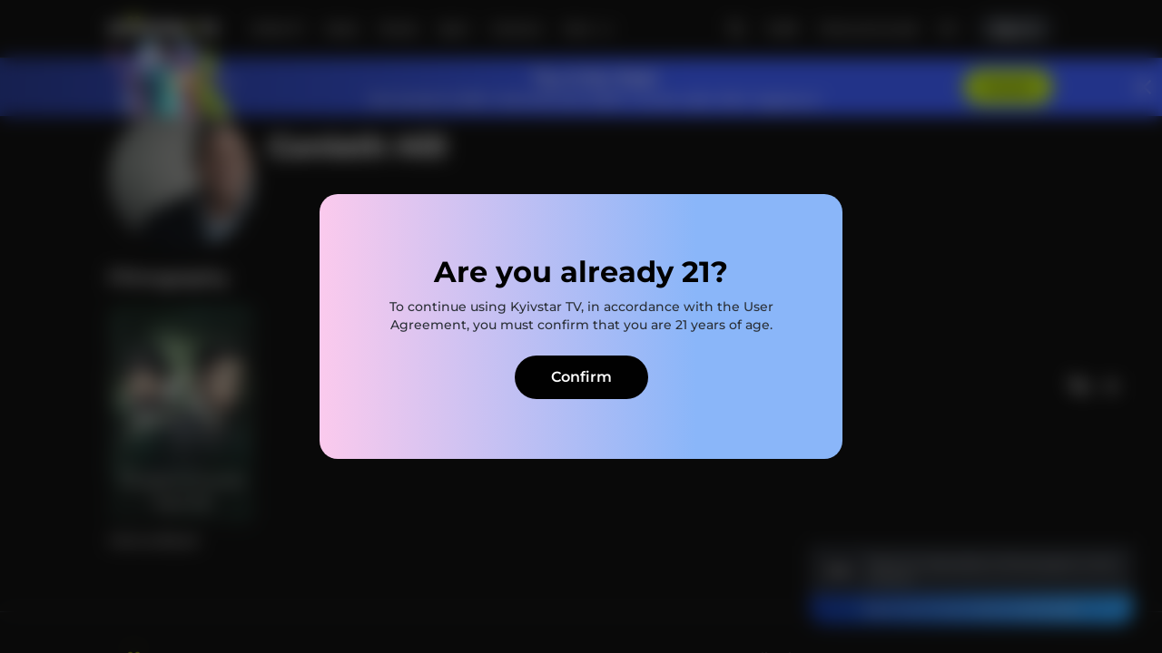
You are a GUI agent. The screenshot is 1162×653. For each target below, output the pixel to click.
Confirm (581, 376)
